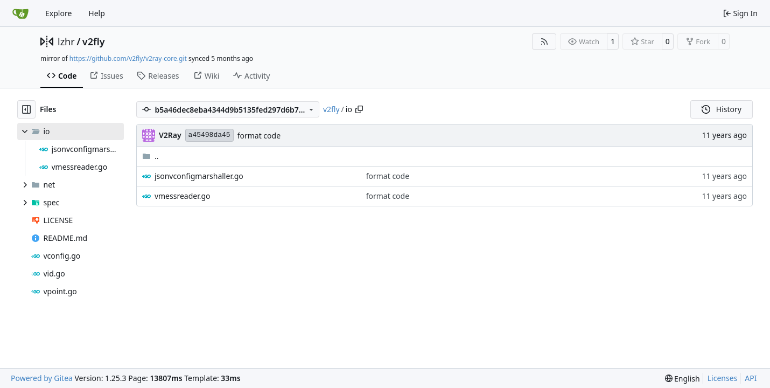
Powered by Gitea (42, 378)
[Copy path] (359, 109)
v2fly (93, 41)
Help (96, 13)
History (721, 109)
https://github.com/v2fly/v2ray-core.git (128, 58)
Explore (58, 13)
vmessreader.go (183, 196)
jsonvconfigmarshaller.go (199, 176)
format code (259, 135)
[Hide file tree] (26, 109)
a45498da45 (209, 135)
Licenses (723, 378)
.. (150, 156)
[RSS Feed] (544, 41)
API (751, 378)
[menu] (682, 378)
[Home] (20, 13)
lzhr (66, 41)
